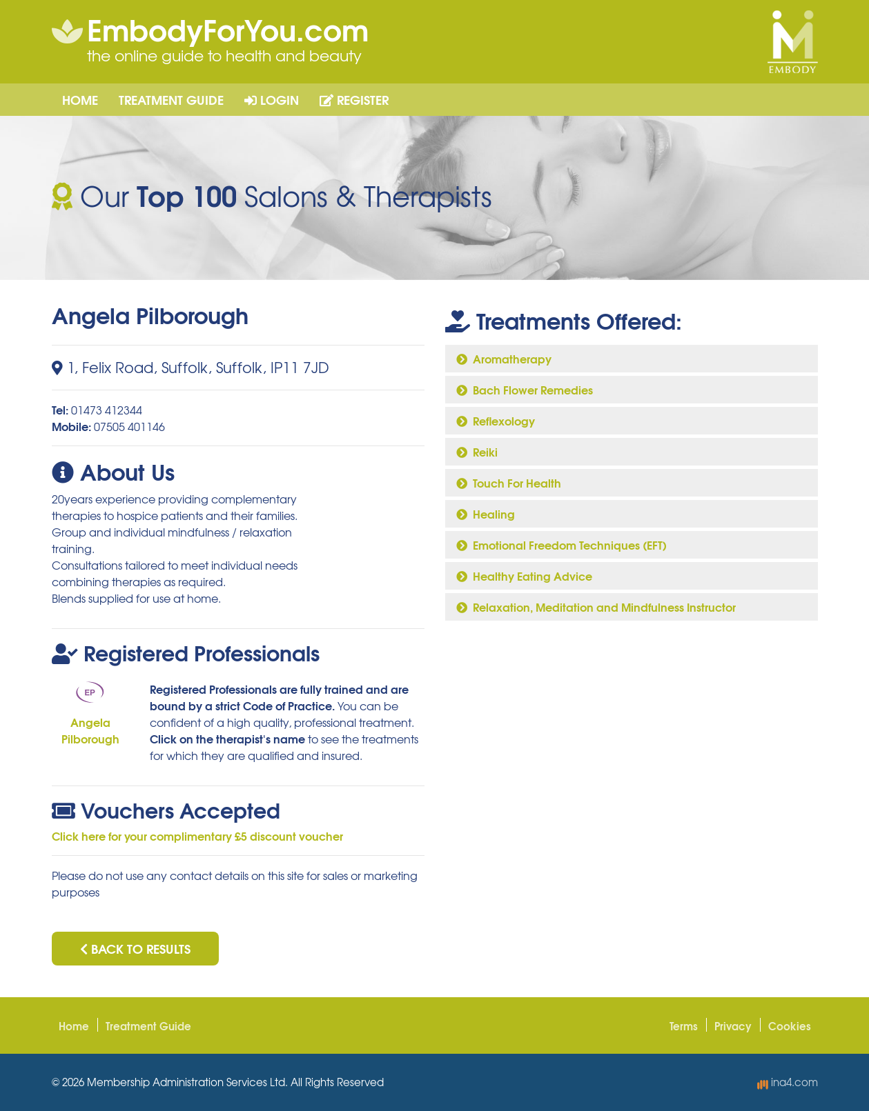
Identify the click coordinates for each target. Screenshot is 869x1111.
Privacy (733, 1025)
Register (354, 99)
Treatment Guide (171, 99)
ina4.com (787, 1082)
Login (271, 99)
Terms (684, 1025)
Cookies (789, 1025)
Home (80, 99)
